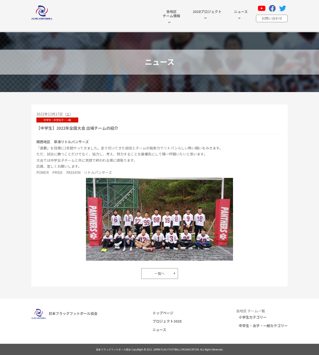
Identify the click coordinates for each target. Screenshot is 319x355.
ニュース (159, 329)
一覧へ (159, 273)
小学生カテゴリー (253, 317)
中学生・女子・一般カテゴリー (263, 325)
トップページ (163, 312)
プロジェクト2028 (167, 321)
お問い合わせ (271, 18)
